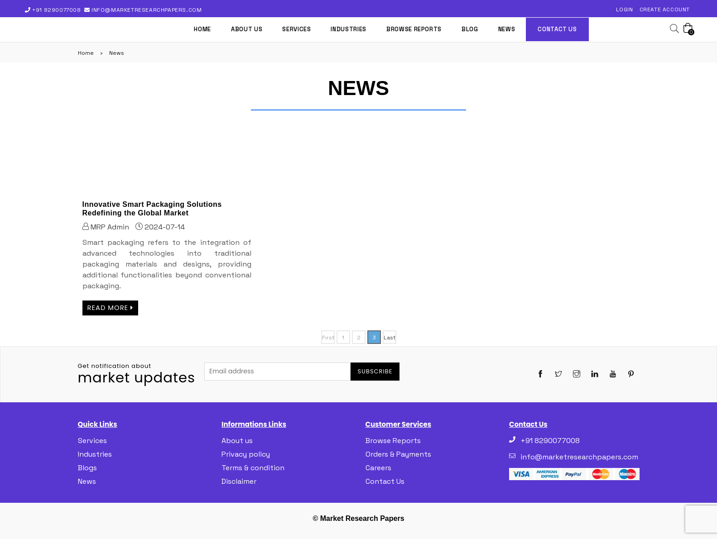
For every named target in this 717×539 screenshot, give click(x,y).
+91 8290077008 (57, 10)
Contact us (557, 29)
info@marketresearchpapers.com (146, 10)
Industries (348, 29)
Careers (378, 467)
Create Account (665, 9)
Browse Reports (414, 29)
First (328, 337)
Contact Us (385, 481)
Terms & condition (252, 467)
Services (296, 29)
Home (202, 29)
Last (389, 337)
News (506, 29)
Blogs (87, 467)
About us (246, 29)
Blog (470, 29)
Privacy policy (245, 454)
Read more (110, 307)
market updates (137, 374)
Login (624, 9)
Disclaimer (238, 481)
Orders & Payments (398, 454)
